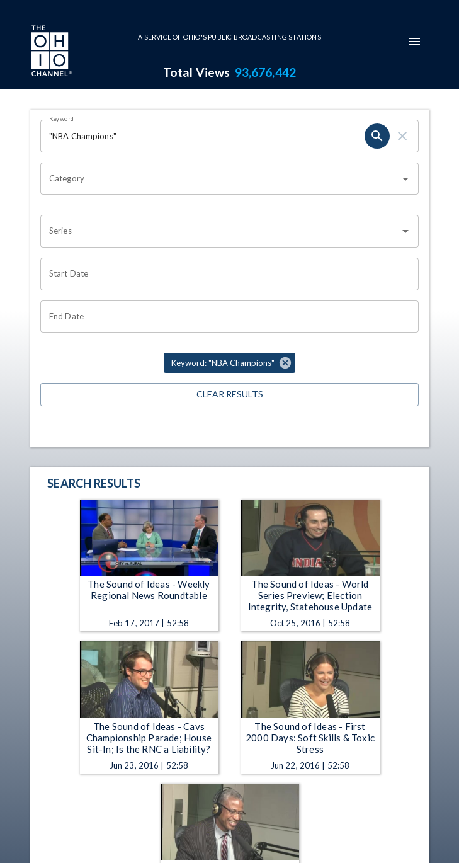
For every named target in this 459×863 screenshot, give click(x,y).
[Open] (405, 179)
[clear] (402, 136)
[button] (229, 363)
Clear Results (229, 395)
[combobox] (220, 179)
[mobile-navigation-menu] (414, 41)
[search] (377, 136)
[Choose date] (225, 274)
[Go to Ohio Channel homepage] (50, 52)
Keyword (61, 118)
